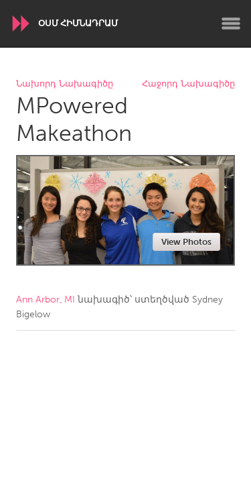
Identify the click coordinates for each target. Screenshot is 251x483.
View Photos (186, 242)
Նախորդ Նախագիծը (64, 84)
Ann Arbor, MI (45, 299)
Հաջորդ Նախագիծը (188, 84)
